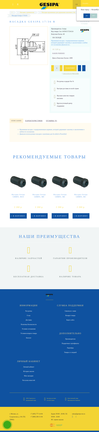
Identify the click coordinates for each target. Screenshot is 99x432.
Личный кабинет (28, 367)
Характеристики (33, 121)
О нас (29, 315)
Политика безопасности (29, 324)
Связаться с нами (70, 311)
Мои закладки (28, 376)
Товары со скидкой (70, 352)
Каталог (28, 338)
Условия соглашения (28, 329)
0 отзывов (84, 24)
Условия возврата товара (29, 333)
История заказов (28, 371)
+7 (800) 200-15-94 (36, 417)
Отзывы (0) (51, 121)
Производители (70, 339)
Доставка (29, 320)
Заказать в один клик (71, 73)
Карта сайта (70, 320)
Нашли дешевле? (58, 53)
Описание (16, 121)
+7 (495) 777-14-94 (36, 414)
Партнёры (70, 348)
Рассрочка (28, 311)
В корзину (70, 68)
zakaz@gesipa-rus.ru (78, 414)
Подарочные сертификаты (70, 343)
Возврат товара (70, 315)
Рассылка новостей (28, 380)
